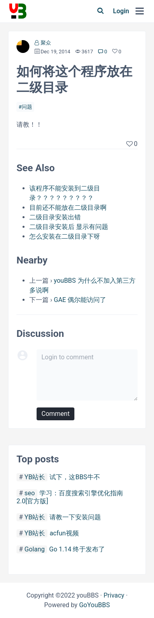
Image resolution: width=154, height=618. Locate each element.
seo (30, 493)
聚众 (46, 43)
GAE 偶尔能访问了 (80, 300)
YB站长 (35, 477)
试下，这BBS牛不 (74, 477)
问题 (27, 107)
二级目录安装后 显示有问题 (68, 227)
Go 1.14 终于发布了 (77, 549)
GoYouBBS (94, 605)
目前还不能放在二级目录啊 (68, 207)
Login (121, 11)
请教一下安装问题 (75, 517)
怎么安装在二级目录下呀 (64, 236)
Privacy (113, 595)
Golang (35, 549)
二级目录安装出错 (55, 217)
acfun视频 (63, 533)
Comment (55, 413)
